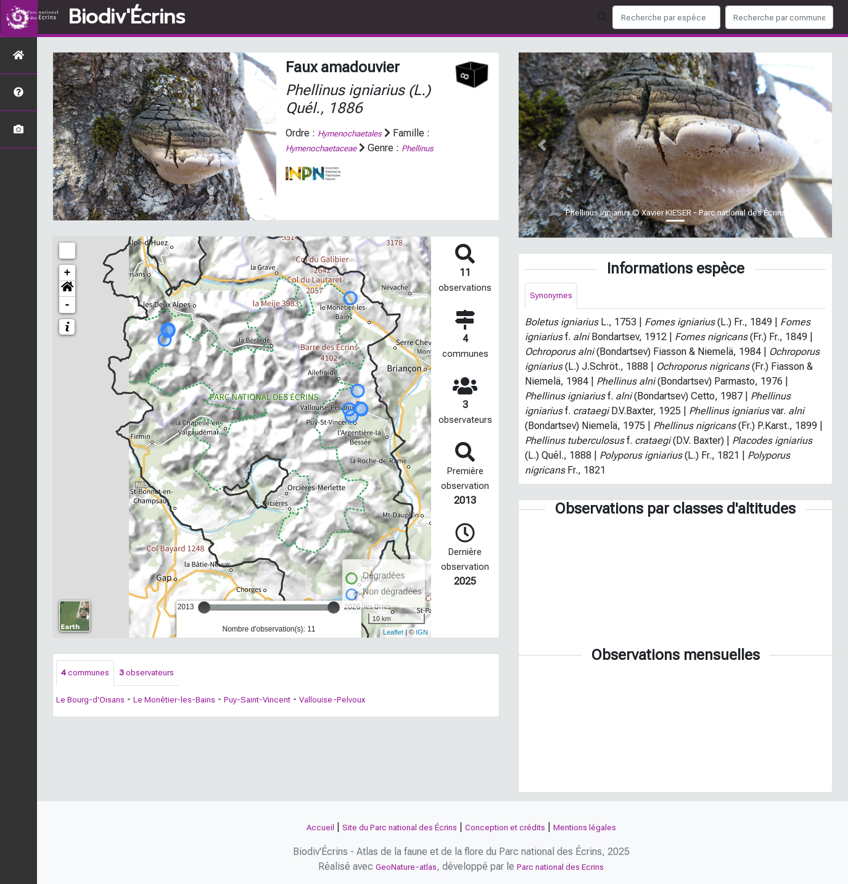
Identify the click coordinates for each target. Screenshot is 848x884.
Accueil (297, 827)
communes (89, 674)
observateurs (158, 674)
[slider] (204, 607)
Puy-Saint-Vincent (287, 701)
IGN (422, 632)
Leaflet (393, 632)
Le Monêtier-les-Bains (192, 701)
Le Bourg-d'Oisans (95, 701)
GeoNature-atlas (398, 866)
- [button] (67, 305)
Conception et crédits (512, 827)
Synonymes (554, 296)
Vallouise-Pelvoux (373, 701)
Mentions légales (604, 827)
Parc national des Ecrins (565, 866)
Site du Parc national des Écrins (390, 827)
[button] (67, 289)
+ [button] (67, 272)
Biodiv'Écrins (126, 17)
